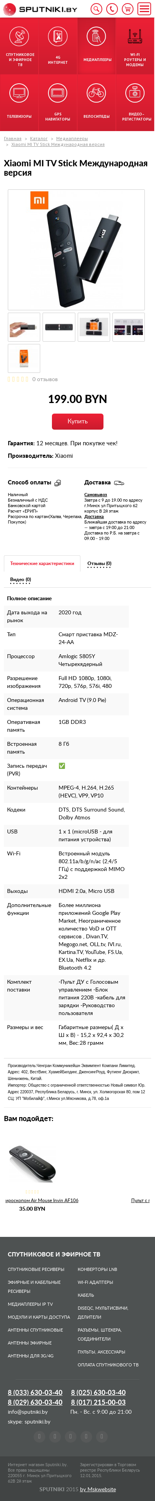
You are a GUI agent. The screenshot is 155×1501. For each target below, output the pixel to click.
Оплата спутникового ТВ (108, 1365)
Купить (78, 421)
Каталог (39, 138)
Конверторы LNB (97, 1269)
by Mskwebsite (98, 1489)
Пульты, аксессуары (101, 1352)
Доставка (94, 517)
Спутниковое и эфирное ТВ (54, 1255)
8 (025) (98, 1392)
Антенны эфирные (30, 1343)
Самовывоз (95, 495)
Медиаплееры (72, 138)
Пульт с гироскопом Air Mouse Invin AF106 (78, 1200)
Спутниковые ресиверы (36, 1269)
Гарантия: (21, 443)
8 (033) (35, 1392)
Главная (12, 138)
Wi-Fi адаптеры (95, 1282)
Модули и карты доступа (39, 1317)
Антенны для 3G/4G (30, 1356)
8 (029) (35, 1402)
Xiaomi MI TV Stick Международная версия (58, 144)
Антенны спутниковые (35, 1330)
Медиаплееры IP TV (30, 1304)
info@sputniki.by (28, 1412)
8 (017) (98, 1402)
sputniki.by (36, 1422)
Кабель (86, 1295)
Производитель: (30, 456)
